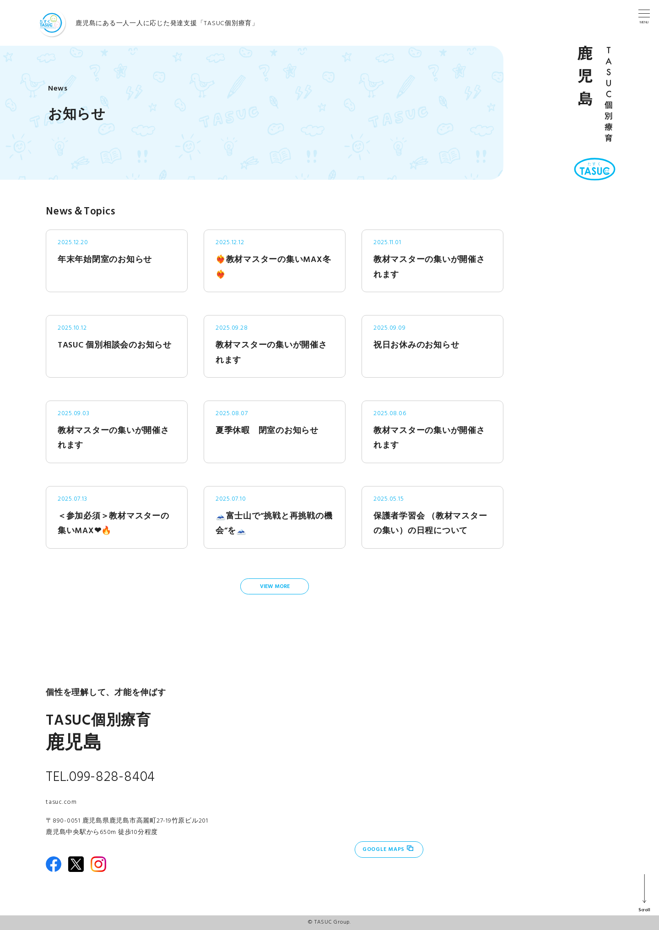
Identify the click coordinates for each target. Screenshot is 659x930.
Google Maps (383, 849)
